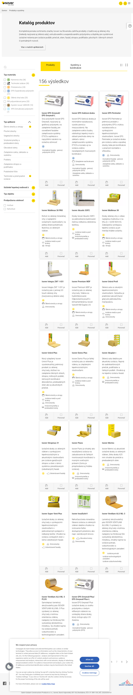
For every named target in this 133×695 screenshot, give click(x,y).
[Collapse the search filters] (33, 75)
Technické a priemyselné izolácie (14, 177)
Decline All (89, 666)
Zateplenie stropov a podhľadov (12, 165)
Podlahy (7, 159)
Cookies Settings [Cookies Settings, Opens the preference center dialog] (89, 673)
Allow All (89, 660)
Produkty (50, 65)
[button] (130, 3)
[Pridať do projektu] (46, 183)
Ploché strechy (10, 131)
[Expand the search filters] (33, 187)
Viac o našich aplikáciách (32, 47)
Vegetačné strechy (11, 136)
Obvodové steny (10, 148)
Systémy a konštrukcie (75, 66)
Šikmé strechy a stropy (13, 127)
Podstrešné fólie (10, 171)
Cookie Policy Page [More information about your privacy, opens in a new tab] (48, 684)
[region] (59, 665)
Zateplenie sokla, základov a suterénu (16, 153)
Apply (5, 67)
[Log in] (125, 3)
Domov (4, 10)
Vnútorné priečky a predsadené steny (12, 141)
